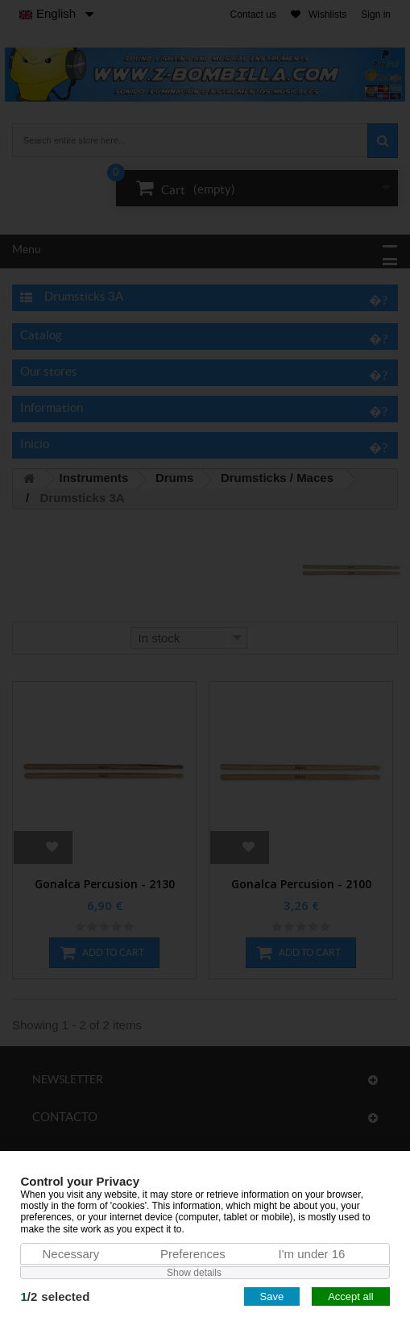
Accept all (350, 1296)
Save (272, 1296)
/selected (54, 1296)
